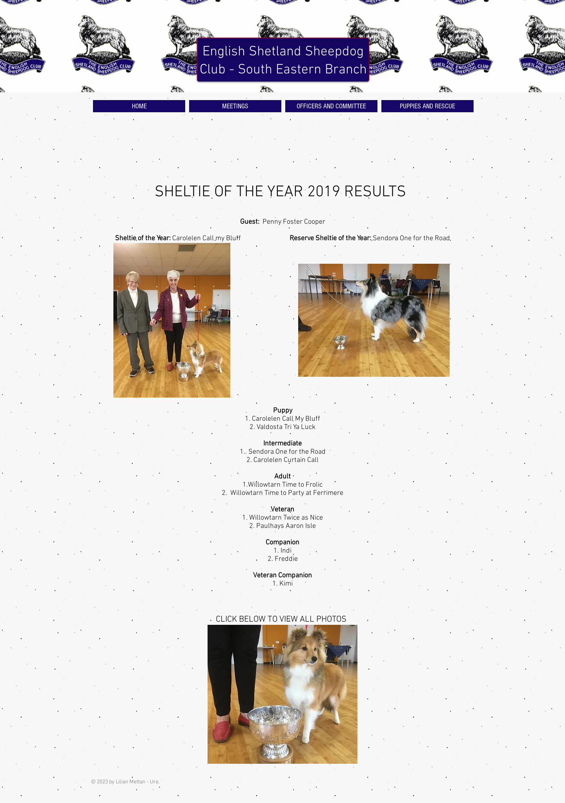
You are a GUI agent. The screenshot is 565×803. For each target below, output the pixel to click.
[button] (282, 694)
